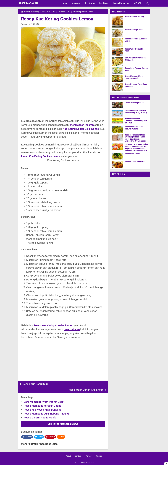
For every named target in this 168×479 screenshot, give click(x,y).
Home (64, 3)
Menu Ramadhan (121, 3)
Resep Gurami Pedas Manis (40, 411)
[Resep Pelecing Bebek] (117, 105)
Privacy (88, 450)
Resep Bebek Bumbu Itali (135, 162)
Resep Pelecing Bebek (134, 103)
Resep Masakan (28, 3)
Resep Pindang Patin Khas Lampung (136, 85)
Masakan (76, 3)
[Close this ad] (166, 463)
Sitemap (99, 450)
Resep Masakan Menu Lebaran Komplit (134, 77)
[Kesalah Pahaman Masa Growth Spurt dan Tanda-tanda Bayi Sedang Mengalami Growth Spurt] (117, 137)
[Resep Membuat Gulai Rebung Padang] (117, 129)
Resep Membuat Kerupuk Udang (42, 400)
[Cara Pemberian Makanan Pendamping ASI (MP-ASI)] (117, 113)
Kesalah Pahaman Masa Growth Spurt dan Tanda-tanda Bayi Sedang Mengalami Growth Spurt (135, 138)
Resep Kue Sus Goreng (134, 17)
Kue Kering (90, 3)
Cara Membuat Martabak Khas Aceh (135, 59)
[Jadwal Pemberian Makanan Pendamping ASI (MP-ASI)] (117, 121)
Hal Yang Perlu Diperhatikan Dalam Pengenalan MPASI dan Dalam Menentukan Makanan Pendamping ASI (136, 147)
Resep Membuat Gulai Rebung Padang (46, 407)
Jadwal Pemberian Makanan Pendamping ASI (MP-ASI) (136, 121)
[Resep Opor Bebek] (117, 156)
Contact (78, 450)
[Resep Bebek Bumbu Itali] (117, 164)
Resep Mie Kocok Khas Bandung (42, 403)
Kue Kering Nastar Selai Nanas (81, 128)
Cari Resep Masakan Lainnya (63, 418)
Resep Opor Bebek (132, 154)
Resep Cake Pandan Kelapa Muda (136, 69)
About (68, 450)
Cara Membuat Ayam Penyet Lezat (44, 396)
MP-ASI (137, 3)
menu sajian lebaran (82, 124)
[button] (61, 431)
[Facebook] (27, 431)
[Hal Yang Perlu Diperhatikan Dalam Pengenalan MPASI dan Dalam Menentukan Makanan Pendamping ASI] (117, 146)
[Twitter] (39, 431)
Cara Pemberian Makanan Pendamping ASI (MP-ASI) (136, 112)
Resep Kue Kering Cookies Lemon (57, 19)
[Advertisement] (63, 98)
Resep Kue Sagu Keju (35, 384)
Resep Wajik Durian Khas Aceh (85, 384)
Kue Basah (104, 3)
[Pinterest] (50, 431)
